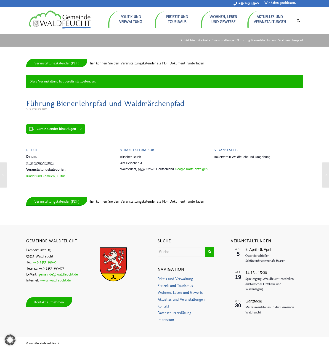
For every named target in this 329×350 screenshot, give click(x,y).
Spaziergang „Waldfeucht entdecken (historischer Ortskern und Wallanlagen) (269, 284)
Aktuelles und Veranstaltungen (181, 299)
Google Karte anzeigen (191, 169)
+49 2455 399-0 (249, 3)
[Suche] (298, 20)
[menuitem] (131, 17)
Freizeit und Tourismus (175, 286)
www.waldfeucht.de (55, 280)
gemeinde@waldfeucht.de (58, 274)
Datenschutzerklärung (174, 313)
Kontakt (163, 306)
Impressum (166, 320)
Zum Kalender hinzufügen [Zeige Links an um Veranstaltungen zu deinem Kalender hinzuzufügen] (56, 129)
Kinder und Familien (40, 176)
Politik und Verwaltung (175, 279)
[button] (10, 340)
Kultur (60, 176)
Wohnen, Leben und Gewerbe (180, 292)
